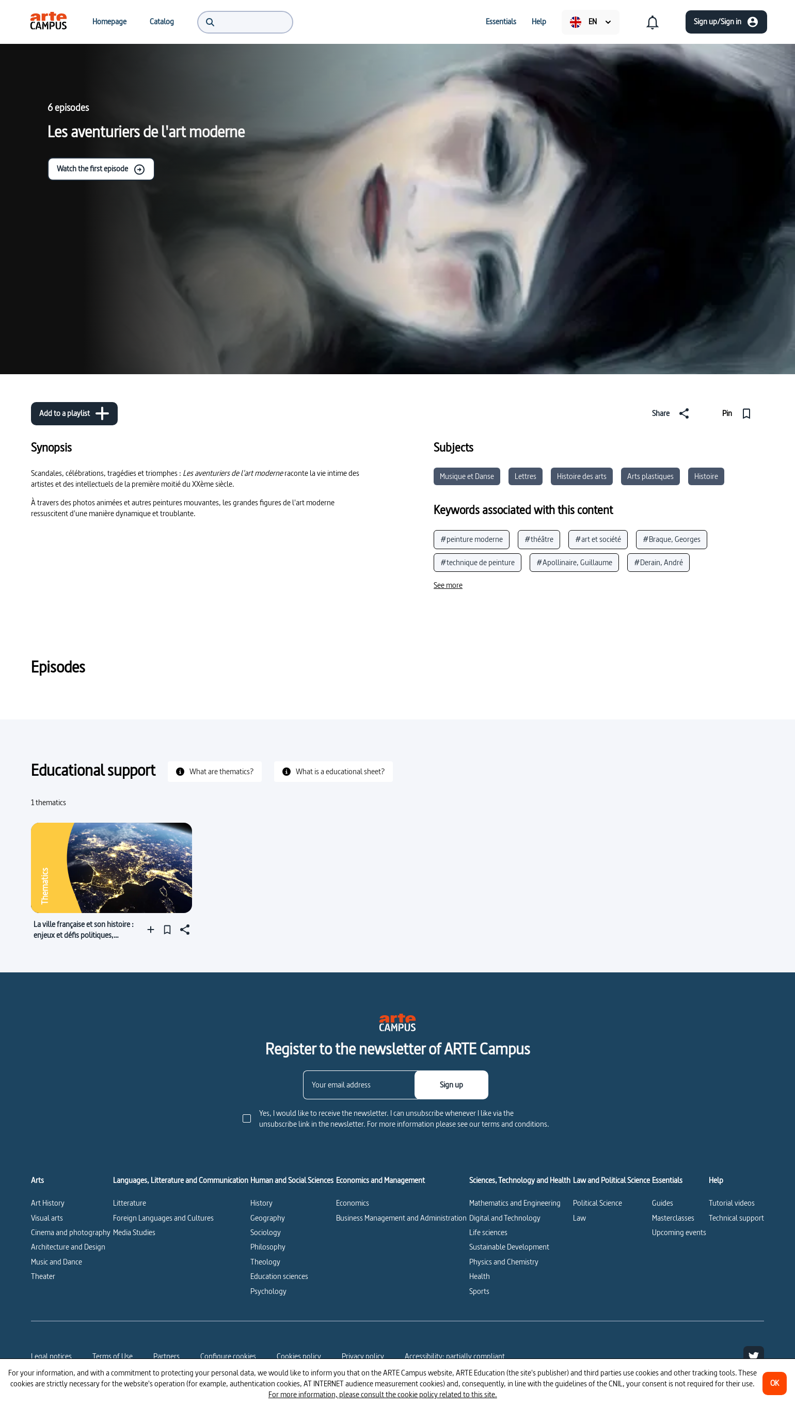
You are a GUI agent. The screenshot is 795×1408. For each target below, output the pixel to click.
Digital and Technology (504, 1217)
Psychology (268, 1291)
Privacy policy (363, 1356)
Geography (267, 1217)
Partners (166, 1356)
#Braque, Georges (672, 539)
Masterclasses (673, 1217)
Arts (37, 1180)
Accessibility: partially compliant (455, 1356)
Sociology (265, 1232)
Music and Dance (56, 1261)
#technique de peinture (477, 562)
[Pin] (739, 413)
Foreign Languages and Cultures (163, 1217)
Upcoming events (679, 1232)
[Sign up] (451, 1084)
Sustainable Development (509, 1246)
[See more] (448, 585)
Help (716, 1180)
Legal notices (51, 1356)
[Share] (673, 413)
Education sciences (279, 1276)
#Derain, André (658, 562)
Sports (479, 1291)
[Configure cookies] (228, 1356)
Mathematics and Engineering (515, 1202)
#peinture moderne (471, 539)
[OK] (774, 1383)
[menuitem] (48, 21)
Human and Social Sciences (291, 1180)
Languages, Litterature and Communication (180, 1180)
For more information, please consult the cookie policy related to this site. (382, 1394)
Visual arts (47, 1217)
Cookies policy (299, 1356)
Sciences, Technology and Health (519, 1180)
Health (479, 1276)
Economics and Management (380, 1180)
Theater (43, 1276)
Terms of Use (112, 1356)
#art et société (598, 539)
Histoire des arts (582, 476)
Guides (662, 1202)
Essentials (667, 1180)
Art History (48, 1202)
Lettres (525, 476)
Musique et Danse (467, 476)
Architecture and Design (68, 1246)
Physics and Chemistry (503, 1261)
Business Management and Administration (401, 1217)
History (261, 1202)
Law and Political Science (611, 1180)
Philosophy (267, 1246)
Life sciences (488, 1232)
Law (579, 1217)
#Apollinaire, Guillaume (574, 562)
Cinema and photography (70, 1232)
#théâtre (538, 539)
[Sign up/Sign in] (726, 22)
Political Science (597, 1202)
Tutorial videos (732, 1202)
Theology (265, 1261)
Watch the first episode (101, 169)
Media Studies (134, 1232)
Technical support (736, 1217)
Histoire (706, 476)
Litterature (129, 1202)
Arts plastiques (650, 476)
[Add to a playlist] (74, 413)
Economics (352, 1202)
